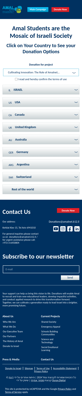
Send (70, 277)
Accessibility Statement (65, 368)
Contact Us (47, 359)
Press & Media (11, 359)
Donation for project (41, 64)
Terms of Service (13, 392)
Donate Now (60, 9)
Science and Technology (47, 341)
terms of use (60, 79)
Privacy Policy (41, 371)
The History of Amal (13, 341)
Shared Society (48, 321)
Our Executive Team (13, 331)
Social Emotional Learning (49, 349)
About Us (8, 316)
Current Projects (50, 316)
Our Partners (9, 336)
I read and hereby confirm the (42, 79)
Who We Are (9, 321)
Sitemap (29, 368)
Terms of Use (43, 368)
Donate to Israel (11, 346)
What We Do (9, 326)
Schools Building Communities (49, 333)
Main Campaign (38, 9)
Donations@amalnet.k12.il (64, 221)
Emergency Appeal (50, 326)
